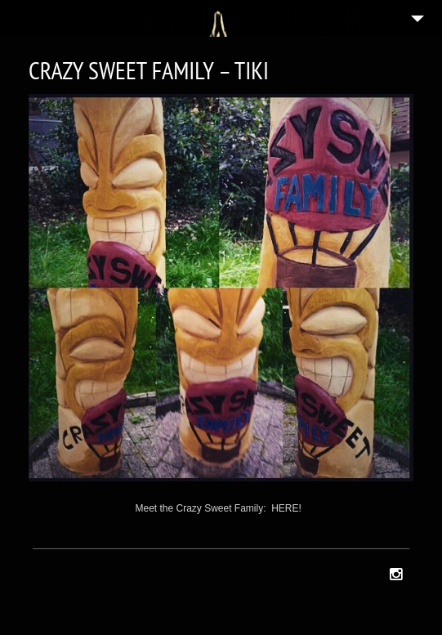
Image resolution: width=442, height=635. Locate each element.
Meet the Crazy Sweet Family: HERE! (218, 508)
